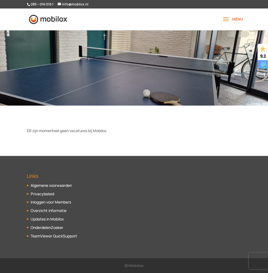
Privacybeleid (42, 193)
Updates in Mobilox (47, 219)
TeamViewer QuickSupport (54, 236)
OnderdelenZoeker (47, 227)
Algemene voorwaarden (51, 185)
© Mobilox (134, 265)
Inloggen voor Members (51, 202)
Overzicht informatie (48, 210)
